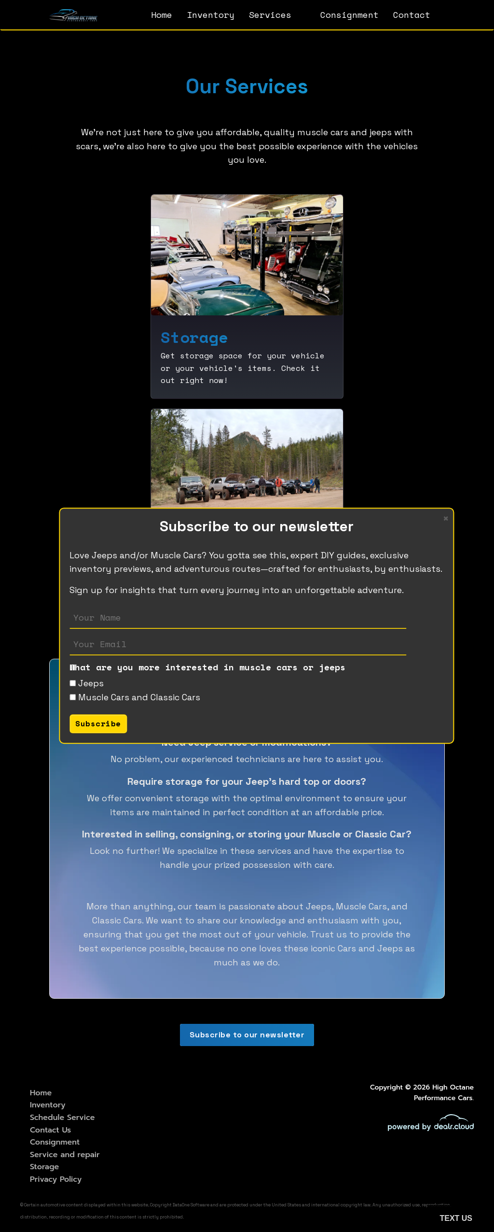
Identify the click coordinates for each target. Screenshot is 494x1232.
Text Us (455, 1218)
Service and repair (65, 1155)
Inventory (210, 14)
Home (161, 14)
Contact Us (50, 1130)
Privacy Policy (56, 1179)
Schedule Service (62, 1117)
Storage (44, 1167)
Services (270, 14)
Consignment (349, 14)
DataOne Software (191, 1205)
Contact (411, 14)
